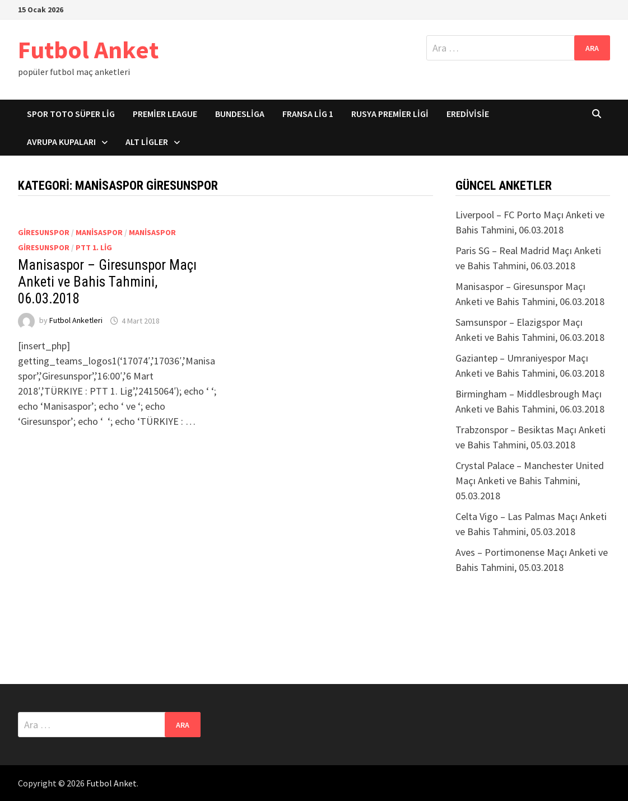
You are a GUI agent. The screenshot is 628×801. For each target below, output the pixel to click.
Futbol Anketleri (76, 321)
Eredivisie (467, 113)
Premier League (165, 113)
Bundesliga (239, 113)
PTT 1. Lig (94, 247)
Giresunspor (43, 232)
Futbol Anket (88, 49)
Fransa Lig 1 (307, 113)
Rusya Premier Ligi (390, 113)
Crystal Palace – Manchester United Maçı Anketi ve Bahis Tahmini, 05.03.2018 (529, 480)
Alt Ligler (146, 141)
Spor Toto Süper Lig (71, 113)
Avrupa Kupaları (61, 141)
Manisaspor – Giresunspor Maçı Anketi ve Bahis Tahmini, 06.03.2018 (107, 282)
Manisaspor (99, 232)
